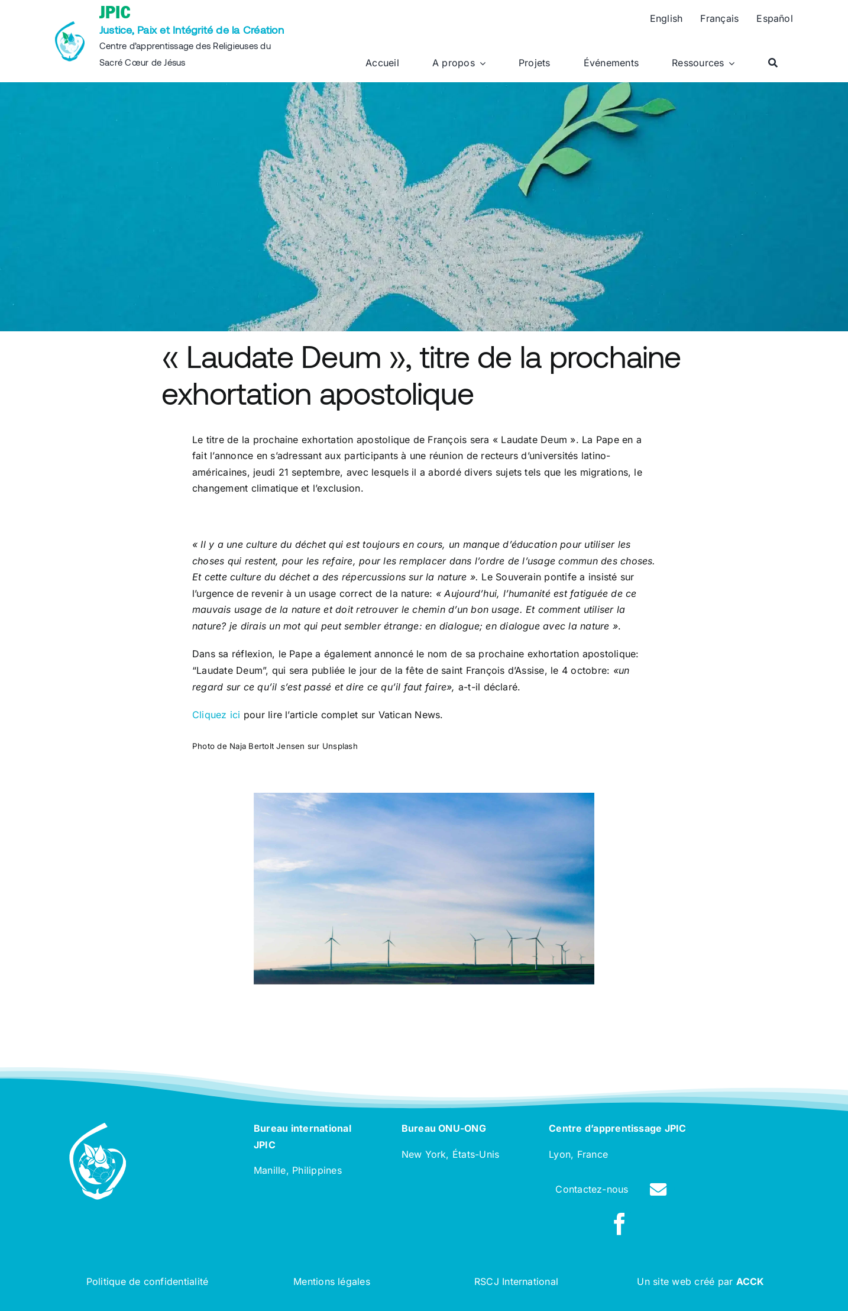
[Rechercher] (773, 63)
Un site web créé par (700, 1281)
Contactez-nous (591, 1189)
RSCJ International (516, 1281)
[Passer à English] (666, 19)
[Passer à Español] (774, 19)
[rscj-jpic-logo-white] (97, 1128)
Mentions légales (331, 1281)
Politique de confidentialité (147, 1281)
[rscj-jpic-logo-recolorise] (70, 26)
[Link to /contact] (658, 1189)
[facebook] (619, 1224)
